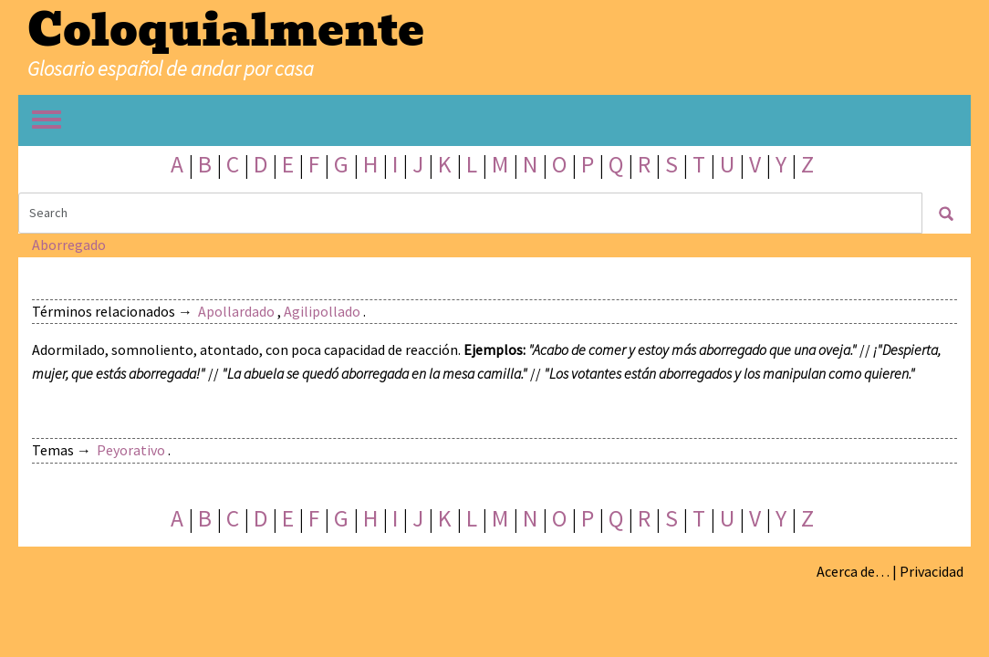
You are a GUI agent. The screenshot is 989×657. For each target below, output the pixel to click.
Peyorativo (131, 450)
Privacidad (931, 571)
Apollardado (236, 311)
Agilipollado (322, 311)
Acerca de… (853, 571)
